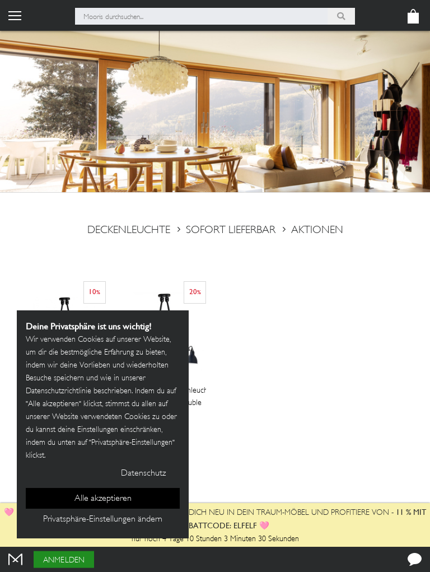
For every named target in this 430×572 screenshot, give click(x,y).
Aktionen (310, 231)
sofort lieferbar (223, 231)
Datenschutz (143, 473)
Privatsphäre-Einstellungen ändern (102, 519)
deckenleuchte (128, 231)
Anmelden (64, 560)
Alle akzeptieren (103, 499)
